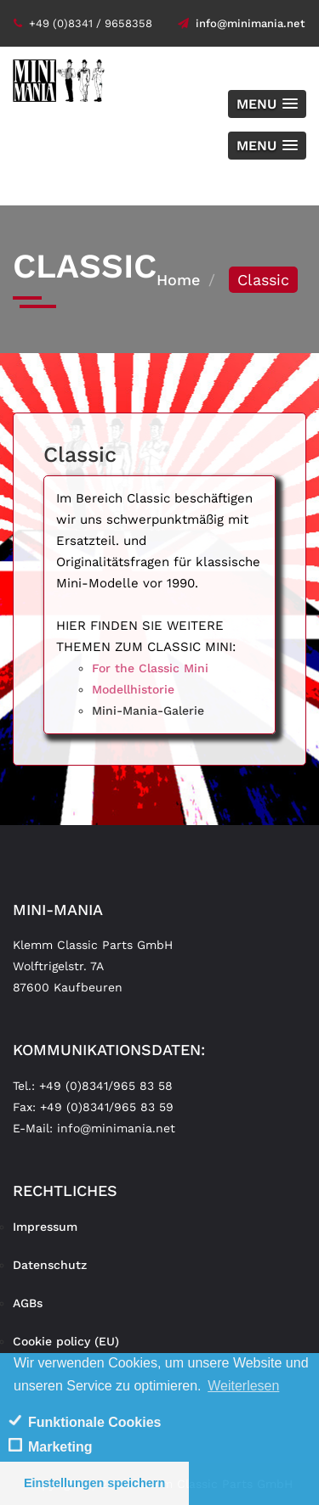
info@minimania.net (241, 23)
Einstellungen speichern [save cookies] (94, 1483)
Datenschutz (50, 1265)
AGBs (28, 1303)
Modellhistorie (133, 689)
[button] (267, 104)
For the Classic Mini (150, 668)
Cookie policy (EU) (66, 1341)
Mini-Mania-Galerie (148, 710)
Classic (80, 454)
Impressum (45, 1226)
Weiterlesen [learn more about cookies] (243, 1386)
